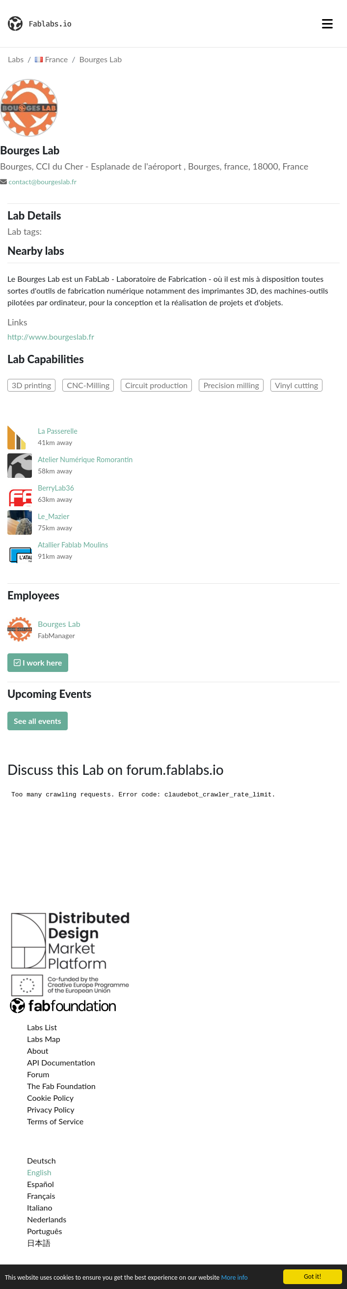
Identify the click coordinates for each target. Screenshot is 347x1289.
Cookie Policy (50, 1097)
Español (40, 1184)
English (39, 1172)
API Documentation (61, 1062)
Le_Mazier (53, 516)
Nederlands (46, 1219)
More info (234, 1278)
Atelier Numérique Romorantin (85, 459)
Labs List (42, 1027)
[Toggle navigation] (327, 23)
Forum (38, 1074)
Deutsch (41, 1160)
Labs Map (43, 1038)
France (51, 59)
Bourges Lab (101, 59)
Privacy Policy (51, 1109)
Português (44, 1231)
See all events (37, 720)
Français (41, 1195)
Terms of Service (55, 1121)
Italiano (40, 1207)
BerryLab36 (56, 488)
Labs (16, 59)
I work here (38, 662)
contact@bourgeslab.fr (43, 181)
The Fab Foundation (61, 1086)
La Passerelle (58, 431)
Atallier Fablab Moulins (73, 545)
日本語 (39, 1242)
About (38, 1050)
